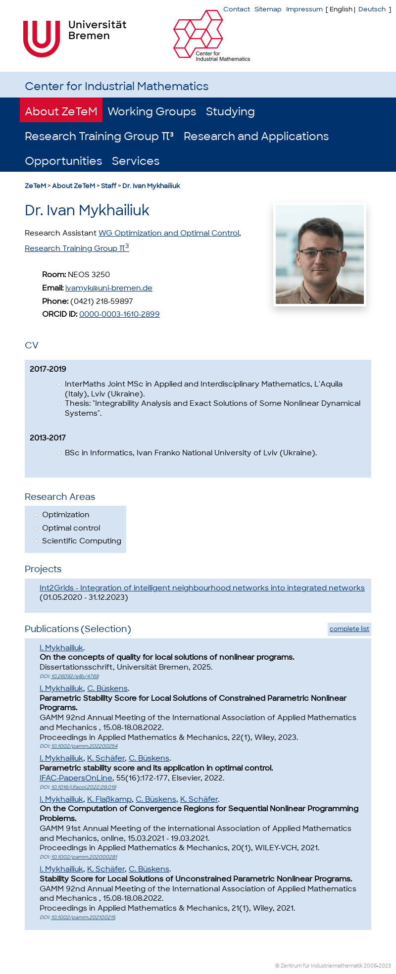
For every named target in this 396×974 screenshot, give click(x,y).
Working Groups (151, 111)
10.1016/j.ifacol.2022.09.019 (83, 787)
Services (135, 161)
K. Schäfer (106, 758)
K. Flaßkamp (109, 799)
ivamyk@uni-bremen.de (108, 288)
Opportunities (63, 161)
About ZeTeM (61, 111)
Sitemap (268, 9)
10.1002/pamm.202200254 (84, 746)
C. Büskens (107, 688)
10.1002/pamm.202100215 (83, 917)
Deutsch (372, 9)
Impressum (304, 9)
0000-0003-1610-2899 (119, 314)
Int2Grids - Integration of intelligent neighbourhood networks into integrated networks (202, 588)
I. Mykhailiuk (61, 648)
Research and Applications (256, 136)
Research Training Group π (77, 248)
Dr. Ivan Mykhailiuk (151, 186)
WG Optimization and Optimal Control (169, 233)
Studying (230, 111)
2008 (370, 966)
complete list (349, 629)
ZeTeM (35, 186)
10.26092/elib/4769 (75, 676)
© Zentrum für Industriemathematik (319, 966)
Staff (108, 186)
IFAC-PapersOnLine (76, 778)
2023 (385, 966)
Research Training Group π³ (99, 136)
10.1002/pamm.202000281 (84, 857)
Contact (236, 9)
